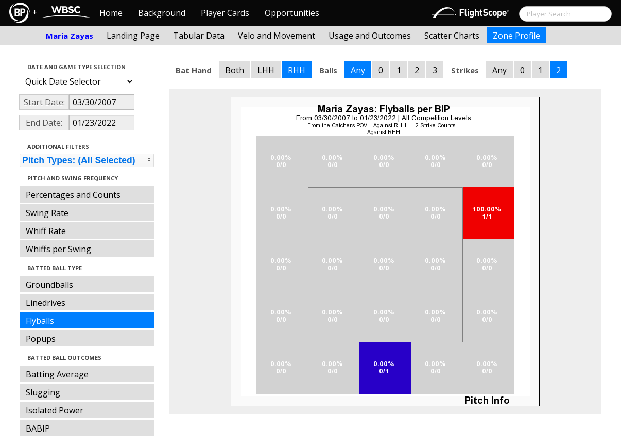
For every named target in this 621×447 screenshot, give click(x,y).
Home (111, 13)
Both (234, 70)
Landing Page (133, 35)
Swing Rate (47, 213)
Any (358, 70)
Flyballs (40, 320)
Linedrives (45, 302)
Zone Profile (516, 35)
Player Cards (225, 13)
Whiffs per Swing (58, 249)
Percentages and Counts (73, 195)
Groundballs (49, 284)
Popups (41, 338)
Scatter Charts (451, 35)
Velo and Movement (276, 35)
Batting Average (57, 374)
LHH (265, 70)
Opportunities (292, 13)
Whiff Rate (46, 231)
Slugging (43, 392)
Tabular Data (199, 35)
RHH (296, 70)
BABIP (38, 428)
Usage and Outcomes (370, 35)
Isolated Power (54, 410)
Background (161, 13)
